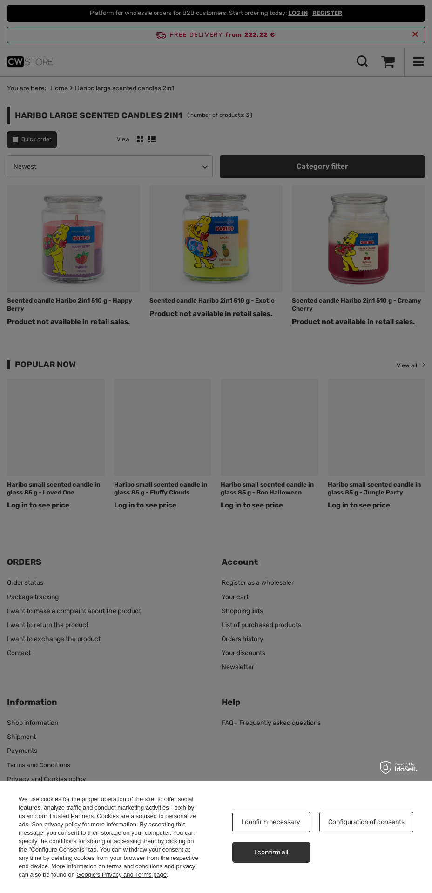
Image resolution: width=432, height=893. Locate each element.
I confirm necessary (271, 822)
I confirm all (271, 852)
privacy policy (62, 824)
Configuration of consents (366, 822)
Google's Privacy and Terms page (121, 874)
